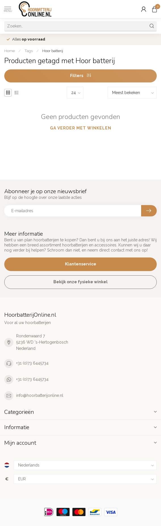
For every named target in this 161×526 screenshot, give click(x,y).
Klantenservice (80, 264)
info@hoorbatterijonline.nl (39, 395)
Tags (28, 50)
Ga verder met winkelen (80, 128)
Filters (80, 75)
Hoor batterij (52, 50)
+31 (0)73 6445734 (32, 363)
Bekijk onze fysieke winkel (80, 282)
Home (9, 50)
